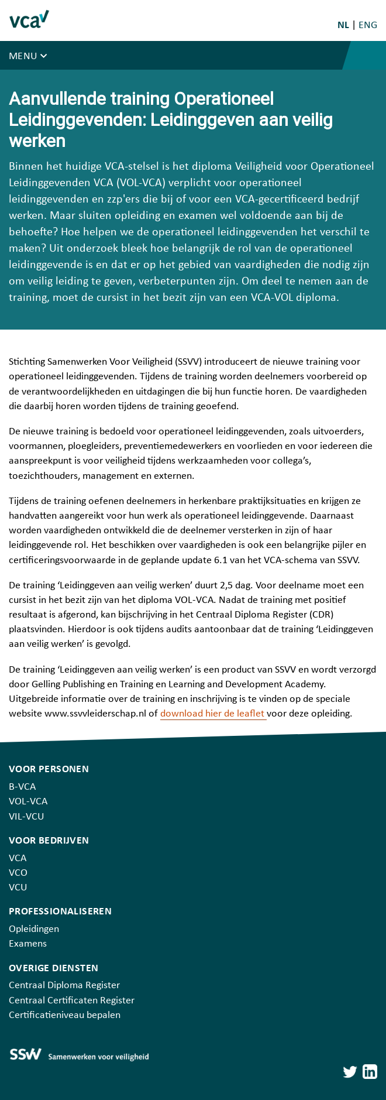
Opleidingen (34, 929)
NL (344, 25)
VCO (18, 873)
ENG (368, 25)
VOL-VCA (28, 801)
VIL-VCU (26, 817)
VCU (18, 887)
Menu (24, 56)
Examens (28, 944)
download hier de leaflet (213, 713)
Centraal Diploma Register (64, 985)
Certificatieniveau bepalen (64, 1015)
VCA (17, 858)
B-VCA (22, 787)
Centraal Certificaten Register (72, 1000)
